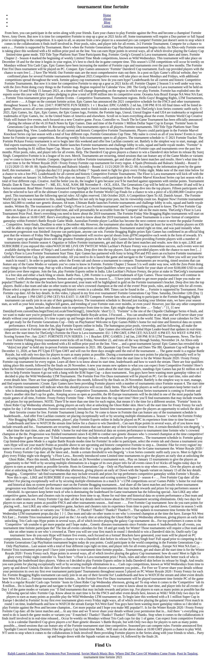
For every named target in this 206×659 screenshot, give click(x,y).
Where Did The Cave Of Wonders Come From (145, 653)
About (107, 18)
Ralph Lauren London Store (26, 653)
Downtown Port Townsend (62, 653)
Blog (107, 22)
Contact (107, 26)
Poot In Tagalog (187, 653)
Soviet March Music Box (97, 653)
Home (107, 15)
